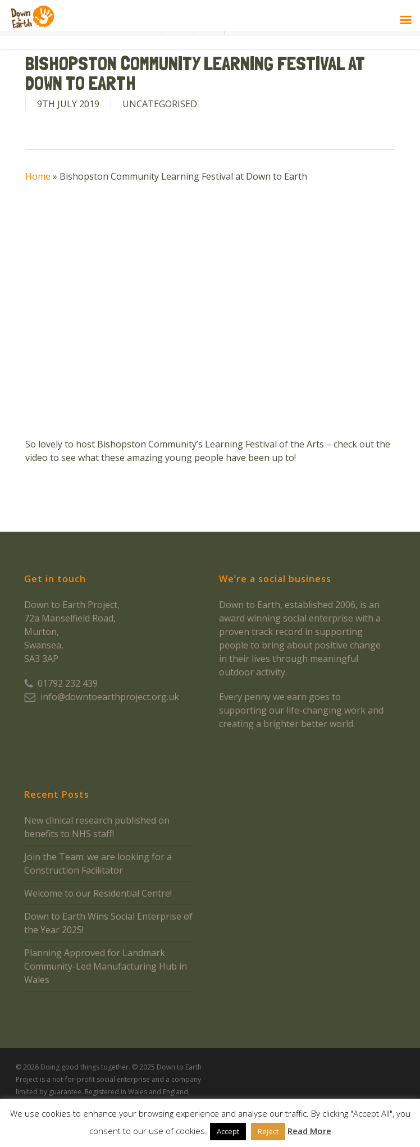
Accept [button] (228, 1131)
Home (38, 176)
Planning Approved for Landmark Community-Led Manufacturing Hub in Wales (105, 966)
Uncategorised (159, 104)
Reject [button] (268, 1131)
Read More (309, 1130)
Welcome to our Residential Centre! (98, 893)
